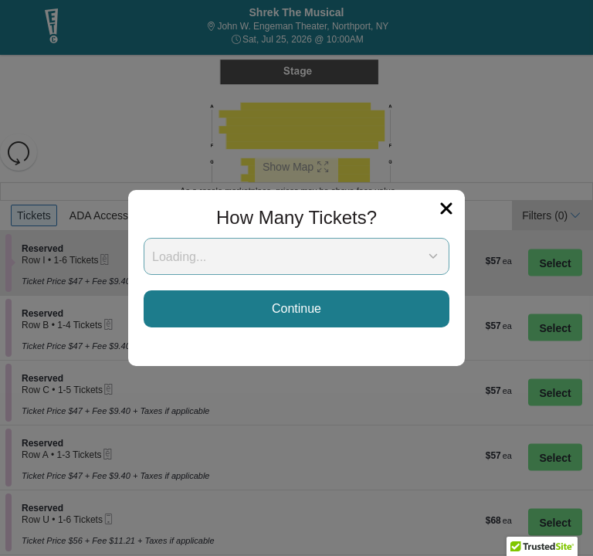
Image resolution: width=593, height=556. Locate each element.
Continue (296, 308)
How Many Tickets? (296, 217)
